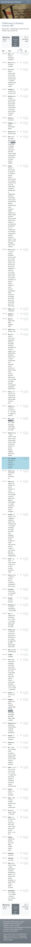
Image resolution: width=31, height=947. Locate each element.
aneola (10, 263)
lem (14, 689)
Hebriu (10, 483)
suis (13, 105)
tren (9, 410)
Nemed (10, 507)
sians (9, 175)
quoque (10, 201)
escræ (13, 669)
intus (9, 843)
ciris (9, 782)
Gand (9, 509)
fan (14, 771)
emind (10, 56)
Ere (9, 418)
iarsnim (10, 600)
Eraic (9, 471)
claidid (10, 762)
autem (10, 274)
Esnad (10, 735)
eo (12, 270)
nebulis (10, 285)
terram (10, 760)
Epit (9, 319)
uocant (10, 436)
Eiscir (9, 767)
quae (9, 104)
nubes (13, 75)
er (8, 412)
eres (9, 579)
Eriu (9, 481)
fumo (9, 287)
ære (12, 671)
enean (10, 71)
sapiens (10, 351)
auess (13, 102)
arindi (13, 132)
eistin (13, 659)
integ (11, 810)
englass (10, 163)
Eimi (9, 54)
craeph (10, 115)
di (14, 395)
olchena (10, 222)
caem (9, 218)
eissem (10, 878)
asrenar (10, 803)
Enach (10, 132)
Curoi (9, 550)
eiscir (13, 773)
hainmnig (11, 502)
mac (13, 498)
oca (9, 593)
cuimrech (11, 814)
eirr (14, 392)
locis (10, 105)
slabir (13, 718)
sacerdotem (11, 360)
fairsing (10, 709)
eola (13, 261)
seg (9, 393)
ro (12, 500)
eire (14, 619)
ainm (10, 84)
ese (9, 494)
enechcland (11, 226)
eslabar (10, 707)
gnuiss (14, 181)
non (9, 444)
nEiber (10, 498)
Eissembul (11, 890)
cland (9, 572)
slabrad (10, 701)
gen (13, 617)
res (9, 607)
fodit (14, 759)
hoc (14, 485)
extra (9, 850)
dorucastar (11, 635)
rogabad (12, 494)
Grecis (11, 251)
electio (11, 577)
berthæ (13, 399)
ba (9, 185)
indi (14, 641)
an (11, 586)
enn (14, 62)
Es (8, 810)
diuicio (10, 474)
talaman (10, 764)
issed (12, 898)
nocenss (10, 91)
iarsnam (10, 602)
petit (9, 326)
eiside (13, 882)
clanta (10, 823)
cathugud (11, 584)
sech (9, 244)
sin (13, 780)
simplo (13, 892)
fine (10, 526)
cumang (10, 705)
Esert (9, 817)
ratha (9, 884)
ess (9, 667)
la (14, 863)
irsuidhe (10, 656)
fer (12, 564)
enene (10, 161)
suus (9, 759)
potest (13, 444)
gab (12, 504)
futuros (10, 289)
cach (12, 863)
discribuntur (11, 389)
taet (14, 241)
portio (13, 170)
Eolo (11, 264)
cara (9, 694)
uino (13, 137)
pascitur (13, 651)
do (14, 615)
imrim (12, 410)
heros (9, 338)
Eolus (9, 276)
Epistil (10, 314)
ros (10, 504)
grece (14, 96)
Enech (10, 166)
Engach (10, 123)
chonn (10, 744)
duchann (10, 739)
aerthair (10, 643)
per (14, 357)
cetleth (10, 520)
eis (14, 874)
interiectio (11, 57)
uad (12, 453)
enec (9, 170)
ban (14, 190)
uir (15, 347)
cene (9, 661)
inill (13, 839)
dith (12, 716)
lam (15, 775)
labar (13, 127)
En (9, 69)
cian (10, 496)
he (15, 183)
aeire (13, 646)
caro (9, 696)
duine (13, 111)
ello (11, 841)
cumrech (10, 887)
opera (11, 435)
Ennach (10, 89)
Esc (9, 747)
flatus (9, 293)
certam (11, 582)
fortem (10, 368)
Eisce (9, 798)
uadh (11, 430)
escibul (10, 684)
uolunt (10, 77)
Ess (9, 659)
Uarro (13, 272)
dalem (13, 673)
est (13, 300)
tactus (10, 239)
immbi (10, 805)
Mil (9, 500)
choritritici (11, 460)
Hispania (10, 489)
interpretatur (12, 205)
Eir (9, 334)
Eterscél (10, 544)
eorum (10, 257)
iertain (10, 539)
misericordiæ (12, 727)
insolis (10, 270)
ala (10, 896)
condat (14, 153)
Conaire (10, 548)
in (8, 105)
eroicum (10, 374)
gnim (12, 775)
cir (13, 767)
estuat (10, 678)
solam (11, 359)
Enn (9, 62)
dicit (9, 716)
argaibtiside (11, 194)
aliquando (11, 340)
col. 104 (26, 166)
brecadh (10, 466)
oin (9, 898)
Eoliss (13, 249)
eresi (14, 575)
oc (15, 767)
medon (10, 846)
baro (11, 633)
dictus (10, 300)
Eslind (10, 837)
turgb (11, 413)
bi (14, 769)
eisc (9, 769)
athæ (12, 639)
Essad (9, 723)
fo (13, 113)
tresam (11, 395)
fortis (9, 349)
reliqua (12, 146)
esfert (10, 832)
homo (13, 220)
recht (11, 860)
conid (14, 82)
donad (10, 93)
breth (9, 646)
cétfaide (12, 231)
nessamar (11, 663)
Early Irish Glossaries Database (11, 2)
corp (13, 244)
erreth (11, 408)
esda (9, 725)
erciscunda (11, 473)
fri (14, 584)
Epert (10, 329)
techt (9, 855)
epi (12, 319)
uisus (9, 233)
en (13, 89)
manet (13, 104)
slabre (10, 718)
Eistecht (10, 853)
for (13, 148)
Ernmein (10, 589)
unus (10, 894)
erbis (9, 651)
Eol (9, 249)
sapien (11, 387)
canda (14, 688)
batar (13, 550)
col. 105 (26, 433)
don (9, 824)
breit (13, 631)
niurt (9, 403)
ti (11, 824)
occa (9, 773)
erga (14, 433)
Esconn (10, 742)
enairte (10, 442)
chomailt (13, 593)
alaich (14, 894)
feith (13, 747)
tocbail (10, 780)
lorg (9, 876)
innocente (11, 120)
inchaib (10, 230)
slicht (14, 812)
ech (14, 876)
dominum (11, 355)
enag (12, 157)
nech (14, 179)
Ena (9, 137)
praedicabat (11, 291)
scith (9, 793)
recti (12, 304)
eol (9, 259)
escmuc (10, 755)
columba (11, 80)
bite (9, 133)
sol (11, 412)
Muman (10, 554)
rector (13, 276)
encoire (10, 100)
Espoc (10, 309)
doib (12, 537)
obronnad (11, 712)
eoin (9, 79)
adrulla (10, 801)
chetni (10, 200)
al (14, 637)
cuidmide (10, 462)
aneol (12, 259)
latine (12, 426)
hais (11, 800)
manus (10, 784)
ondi (9, 336)
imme (12, 661)
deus (9, 266)
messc (10, 153)
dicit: (13, 274)
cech (9, 150)
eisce (14, 803)
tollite (13, 428)
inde (9, 714)
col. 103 (26, 54)
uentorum (11, 294)
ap (11, 79)
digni (12, 381)
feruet (10, 680)
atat (13, 230)
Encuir (10, 96)
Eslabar (10, 699)
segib (9, 397)
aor (9, 633)
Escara (10, 692)
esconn (13, 686)
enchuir (13, 107)
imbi (9, 151)
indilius (10, 215)
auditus (10, 235)
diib (10, 542)
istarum (13, 278)
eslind (9, 848)
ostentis (10, 66)
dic (14, 331)
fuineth (10, 415)
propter (10, 383)
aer (10, 631)
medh (14, 610)
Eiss (9, 863)
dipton (10, 364)
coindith (10, 720)
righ (12, 552)
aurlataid (10, 795)
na (14, 173)
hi (11, 175)
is (12, 393)
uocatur (10, 568)
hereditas (11, 255)
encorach (11, 109)
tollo (12, 626)
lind (12, 151)
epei (14, 379)
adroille (10, 82)
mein (9, 591)
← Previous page (15, 39)
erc (12, 464)
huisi (9, 819)
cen (14, 742)
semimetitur (11, 608)
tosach (10, 570)
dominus (10, 342)
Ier (13, 541)
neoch (10, 617)
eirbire (10, 645)
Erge (9, 433)
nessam (10, 493)
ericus (14, 438)
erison (10, 580)
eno (9, 138)
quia (9, 216)
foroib (10, 86)
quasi (12, 481)
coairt (13, 826)
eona (14, 79)
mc (9, 529)
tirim (10, 610)
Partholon (11, 506)
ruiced (10, 148)
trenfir (10, 401)
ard (9, 771)
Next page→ (15, 44)
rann (13, 171)
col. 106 (26, 723)
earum (10, 283)
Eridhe (10, 654)
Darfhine (10, 524)
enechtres (11, 213)
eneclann (10, 209)
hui (9, 546)
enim (14, 100)
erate (9, 428)
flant (9, 306)
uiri (12, 379)
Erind (9, 522)
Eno (9, 142)
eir (13, 368)
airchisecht (11, 732)
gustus (13, 233)
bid (13, 824)
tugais (10, 615)
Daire (13, 526)
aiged (11, 641)
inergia (13, 440)
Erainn (10, 516)
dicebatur (11, 268)
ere (9, 430)
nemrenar (13, 224)
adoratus (10, 237)
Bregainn (10, 535)
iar (12, 196)
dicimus (10, 357)
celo (9, 381)
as (11, 336)
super (9, 321)
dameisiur (11, 880)
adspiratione (11, 353)
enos (14, 201)
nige (11, 159)
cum (14, 351)
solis (14, 650)
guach (10, 125)
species (10, 203)
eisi (12, 876)
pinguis (10, 757)
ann (15, 133)
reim (13, 406)
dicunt (12, 155)
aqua (9, 676)
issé (15, 239)
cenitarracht (11, 807)
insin (15, 524)
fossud (10, 98)
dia (12, 731)
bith (14, 798)
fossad (10, 113)
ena (9, 155)
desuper (10, 324)
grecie (10, 623)
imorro (10, 828)
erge (9, 438)
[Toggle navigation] (28, 2)
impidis (12, 296)
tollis (13, 422)
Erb (9, 650)
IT (12, 522)
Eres (9, 575)
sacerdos (10, 345)
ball (9, 241)
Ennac (10, 118)
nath (9, 737)
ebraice (12, 69)
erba (9, 561)
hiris (9, 586)
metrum (10, 375)
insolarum (11, 279)
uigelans (10, 451)
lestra (12, 150)
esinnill (10, 839)
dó (11, 821)
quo (14, 73)
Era (9, 613)
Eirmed (10, 605)
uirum (10, 366)
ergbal (10, 455)
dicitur (10, 111)
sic (8, 641)
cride (9, 731)
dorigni (10, 778)
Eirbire (10, 630)
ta (8, 173)
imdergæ (10, 243)
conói (9, 564)
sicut (9, 75)
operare (10, 446)
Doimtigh (11, 527)
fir (14, 514)
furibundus (11, 144)
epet (13, 321)
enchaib (10, 190)
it (14, 516)
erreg (13, 397)
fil (12, 84)
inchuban (10, 188)
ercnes (10, 468)
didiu (13, 302)
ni (12, 613)
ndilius (10, 211)
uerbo (10, 562)
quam (9, 220)
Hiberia (10, 485)
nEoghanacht (12, 556)
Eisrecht (10, 858)
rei (9, 478)
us (9, 749)
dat (12, 216)
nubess (10, 73)
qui (14, 264)
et (8, 146)
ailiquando (11, 872)
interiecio (10, 64)
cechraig (13, 749)
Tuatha (10, 541)
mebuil (13, 198)
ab (13, 54)
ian (9, 159)
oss (14, 701)
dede (14, 215)
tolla (9, 426)
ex (11, 281)
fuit (9, 278)
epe (11, 331)
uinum (13, 140)
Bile (12, 531)
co (15, 413)
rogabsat (10, 518)
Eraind (10, 514)
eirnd (12, 591)
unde (9, 107)
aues (13, 77)
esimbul (10, 900)
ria (12, 496)
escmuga (10, 753)
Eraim (10, 406)
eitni (9, 399)
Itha (12, 529)
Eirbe (9, 559)
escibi (9, 682)
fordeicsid (11, 311)
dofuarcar (11, 637)
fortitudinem (12, 385)
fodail (11, 173)
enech (9, 179)
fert (14, 819)
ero (9, 424)
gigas (12, 714)
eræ (10, 621)
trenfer (13, 370)
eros (13, 338)
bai (9, 619)
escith (9, 791)
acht (12, 737)
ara (9, 224)
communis (11, 476)
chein (9, 865)
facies (9, 177)
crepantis (10, 59)
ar (13, 91)
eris (9, 422)
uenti (12, 266)
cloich (11, 595)
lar (9, 639)
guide (9, 812)
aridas (12, 607)
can (14, 832)
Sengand (10, 511)
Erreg (9, 392)
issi (10, 171)
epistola (10, 316)
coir (13, 828)
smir (14, 93)
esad (10, 729)
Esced (10, 789)
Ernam (10, 598)
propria (10, 253)
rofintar (10, 183)
